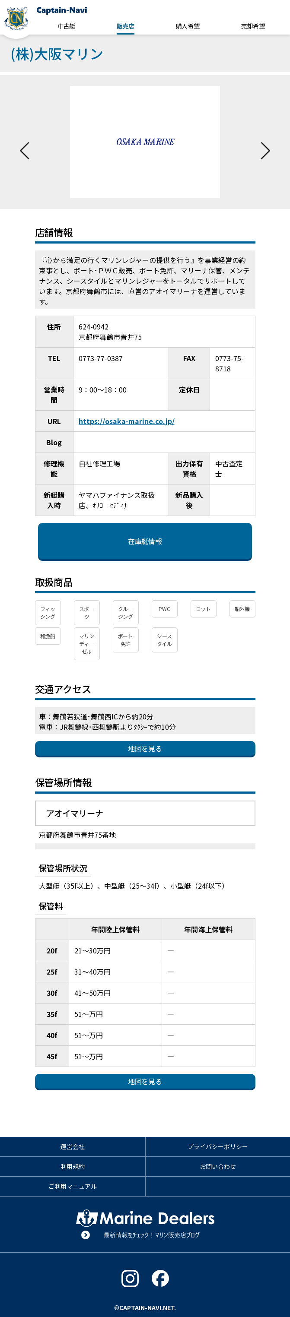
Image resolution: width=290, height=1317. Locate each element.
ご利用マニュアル (72, 1186)
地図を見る (145, 748)
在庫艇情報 (145, 541)
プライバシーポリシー (218, 1146)
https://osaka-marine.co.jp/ (127, 421)
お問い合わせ (218, 1166)
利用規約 (73, 1166)
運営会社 (73, 1146)
